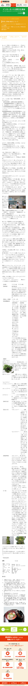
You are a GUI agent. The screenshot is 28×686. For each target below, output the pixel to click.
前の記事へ (7, 629)
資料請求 (5, 683)
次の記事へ (21, 629)
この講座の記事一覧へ (14, 629)
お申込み (14, 683)
